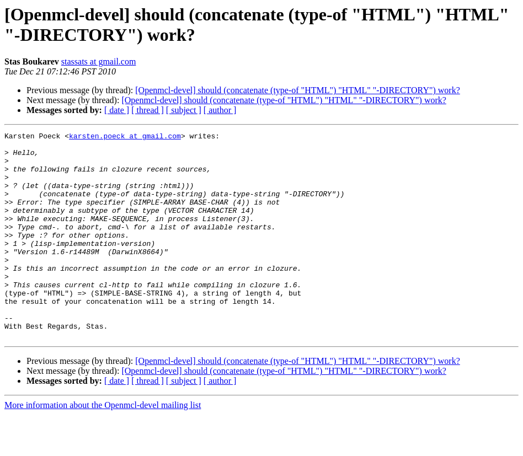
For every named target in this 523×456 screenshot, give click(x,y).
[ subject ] (183, 110)
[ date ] (116, 110)
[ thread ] (147, 110)
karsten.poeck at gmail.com (125, 137)
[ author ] (220, 110)
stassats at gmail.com (98, 61)
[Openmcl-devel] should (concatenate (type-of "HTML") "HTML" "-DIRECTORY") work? (297, 90)
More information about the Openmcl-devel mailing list (102, 446)
